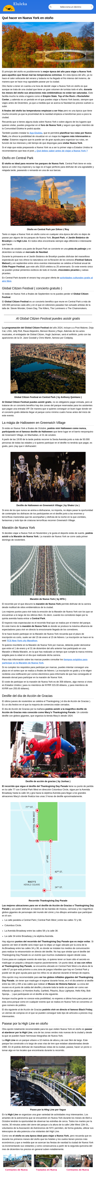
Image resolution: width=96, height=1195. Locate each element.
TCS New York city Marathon (22, 640)
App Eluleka (35, 133)
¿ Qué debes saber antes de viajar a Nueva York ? (61, 151)
